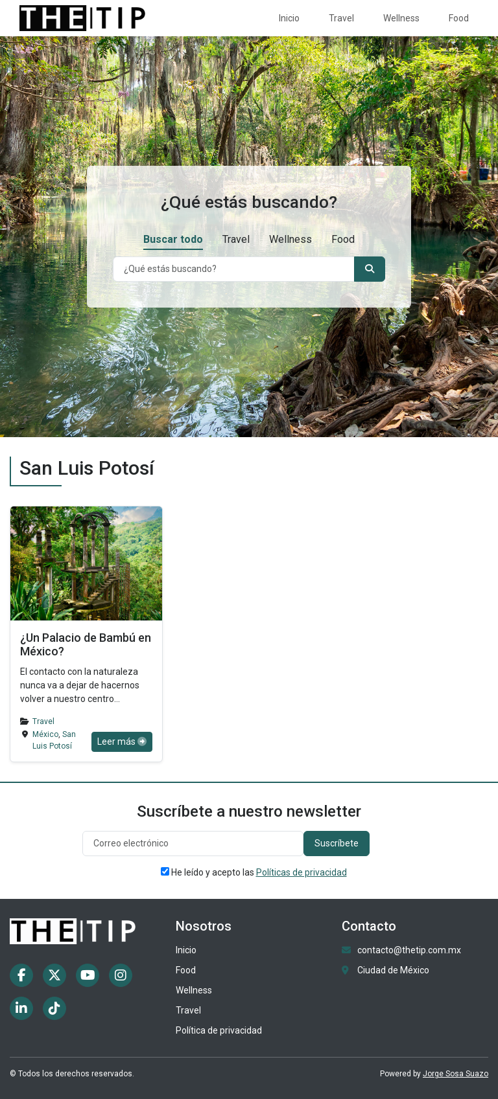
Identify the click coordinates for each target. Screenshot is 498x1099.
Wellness (401, 18)
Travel (341, 18)
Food (459, 18)
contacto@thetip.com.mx (409, 950)
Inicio (289, 18)
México (45, 734)
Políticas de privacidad (301, 872)
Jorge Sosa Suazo (455, 1073)
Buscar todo (173, 239)
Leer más (122, 741)
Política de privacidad (219, 1030)
